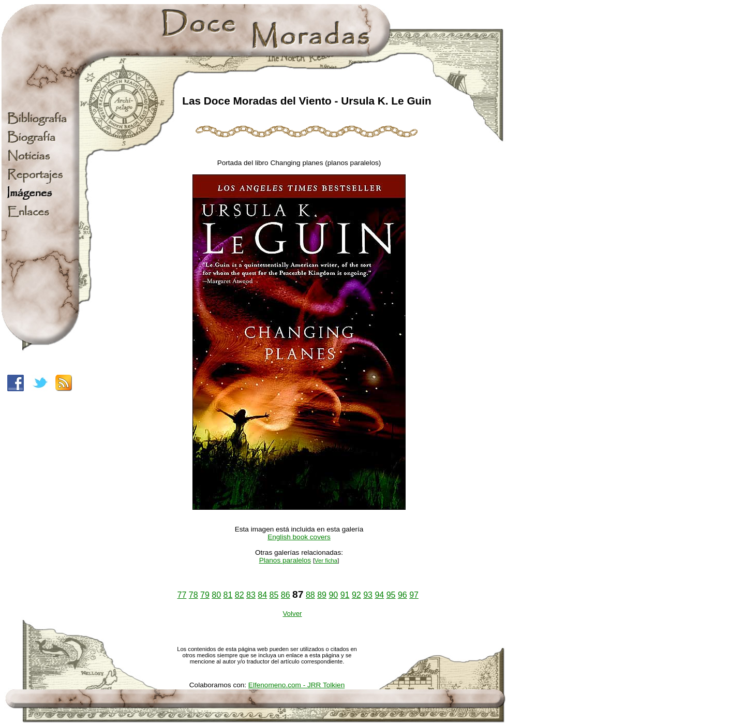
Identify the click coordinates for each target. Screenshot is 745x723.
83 (251, 595)
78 (193, 595)
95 (391, 595)
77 (182, 595)
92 (356, 595)
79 (205, 595)
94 (379, 595)
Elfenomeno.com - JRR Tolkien (296, 685)
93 (368, 595)
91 (345, 595)
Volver (292, 613)
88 (310, 595)
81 (228, 595)
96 (402, 595)
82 (239, 595)
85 (274, 595)
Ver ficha (326, 560)
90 (333, 595)
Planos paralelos (285, 560)
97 (414, 595)
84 (262, 595)
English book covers (299, 537)
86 (285, 595)
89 (321, 595)
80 (216, 595)
